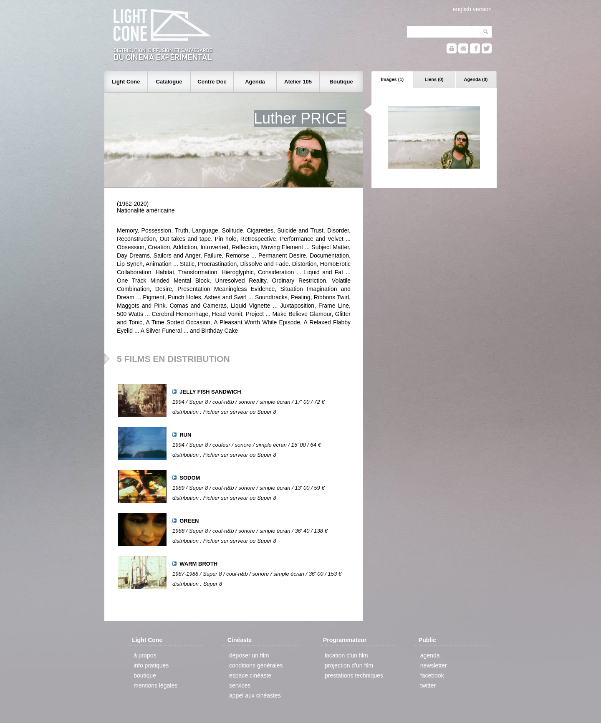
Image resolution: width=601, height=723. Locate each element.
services (239, 685)
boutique (145, 675)
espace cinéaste (250, 675)
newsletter (433, 665)
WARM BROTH (198, 564)
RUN (185, 435)
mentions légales (155, 685)
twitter (428, 685)
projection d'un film (349, 665)
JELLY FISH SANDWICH (210, 392)
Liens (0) (433, 79)
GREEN (189, 521)
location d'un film (346, 655)
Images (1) (392, 79)
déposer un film (249, 655)
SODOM (189, 478)
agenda (430, 655)
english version (472, 9)
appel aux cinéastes (255, 695)
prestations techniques (354, 675)
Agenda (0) (476, 79)
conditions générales (256, 665)
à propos (145, 655)
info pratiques (151, 665)
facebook (432, 675)
